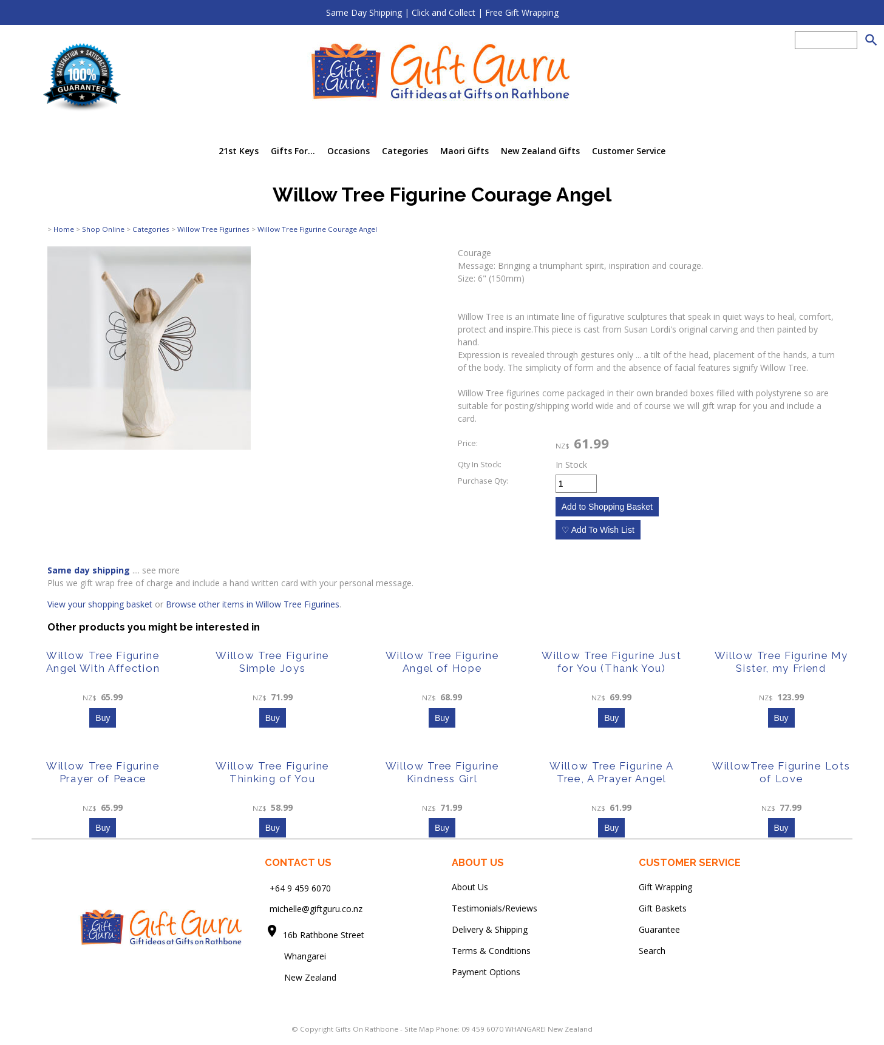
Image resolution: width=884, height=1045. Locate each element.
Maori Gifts (464, 151)
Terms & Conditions (491, 950)
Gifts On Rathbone (367, 1028)
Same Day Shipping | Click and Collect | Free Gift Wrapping (442, 12)
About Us (470, 887)
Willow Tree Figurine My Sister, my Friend (781, 661)
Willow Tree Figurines (213, 229)
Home (63, 229)
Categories (405, 151)
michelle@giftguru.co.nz (316, 909)
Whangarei (296, 956)
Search (652, 950)
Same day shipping (88, 570)
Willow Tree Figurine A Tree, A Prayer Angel (611, 772)
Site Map (419, 1028)
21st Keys (239, 151)
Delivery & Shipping (490, 929)
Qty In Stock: (479, 464)
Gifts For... (293, 151)
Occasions (348, 151)
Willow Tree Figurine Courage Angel (317, 229)
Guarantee (659, 929)
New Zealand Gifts (540, 151)
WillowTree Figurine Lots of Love (781, 772)
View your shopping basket (99, 604)
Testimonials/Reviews (494, 908)
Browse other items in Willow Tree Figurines (252, 604)
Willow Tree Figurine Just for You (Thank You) (611, 661)
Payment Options (486, 972)
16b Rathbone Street (325, 935)
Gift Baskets (663, 908)
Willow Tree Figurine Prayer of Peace (103, 772)
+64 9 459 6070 (300, 887)
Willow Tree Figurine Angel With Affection (103, 661)
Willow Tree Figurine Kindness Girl (442, 772)
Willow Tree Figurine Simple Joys (272, 661)
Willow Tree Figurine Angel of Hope (442, 661)
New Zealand (300, 977)
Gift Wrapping (665, 887)
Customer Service (628, 151)
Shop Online (103, 229)
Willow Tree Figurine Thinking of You (272, 772)
